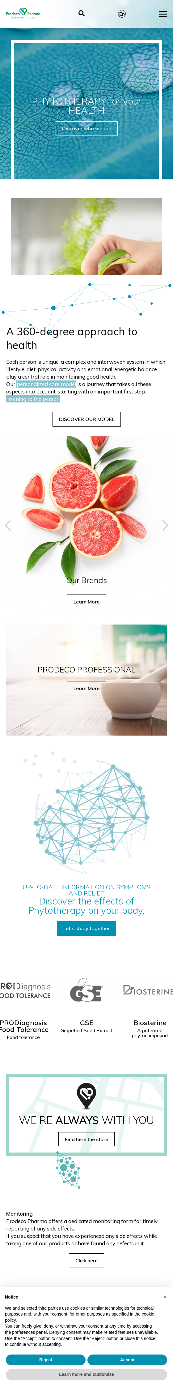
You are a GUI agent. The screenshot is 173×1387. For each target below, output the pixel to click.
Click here (86, 1260)
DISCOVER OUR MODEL (86, 419)
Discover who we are (86, 128)
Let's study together (86, 928)
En (122, 14)
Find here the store (86, 1139)
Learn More (86, 602)
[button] (10, 525)
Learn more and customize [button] (86, 1374)
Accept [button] (127, 1359)
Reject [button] (45, 1359)
